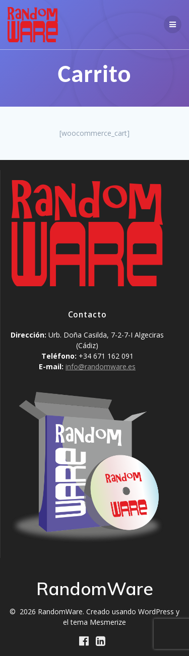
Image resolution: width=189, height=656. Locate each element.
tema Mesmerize (98, 622)
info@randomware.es (101, 366)
